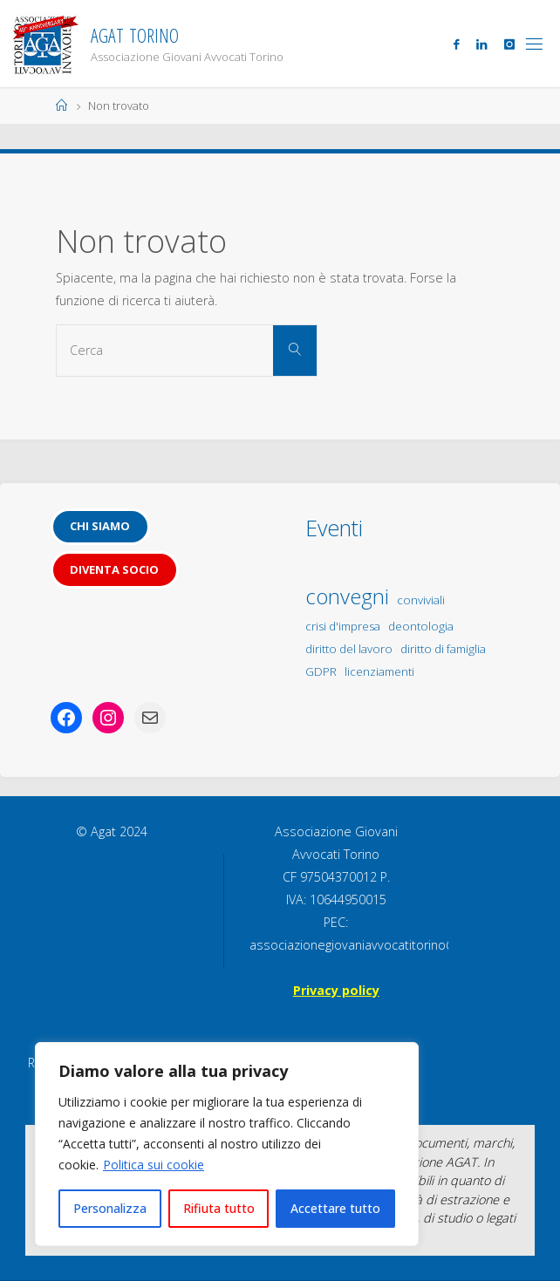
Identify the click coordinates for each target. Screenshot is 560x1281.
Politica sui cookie (153, 1164)
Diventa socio (114, 569)
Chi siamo (100, 526)
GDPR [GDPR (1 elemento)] (321, 671)
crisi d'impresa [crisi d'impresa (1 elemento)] (342, 626)
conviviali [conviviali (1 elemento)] (421, 600)
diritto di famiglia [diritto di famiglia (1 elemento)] (443, 649)
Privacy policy (336, 990)
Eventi (334, 527)
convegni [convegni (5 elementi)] (347, 596)
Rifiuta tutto (219, 1208)
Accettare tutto (335, 1208)
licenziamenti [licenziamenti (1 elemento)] (379, 671)
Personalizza (110, 1208)
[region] (227, 1144)
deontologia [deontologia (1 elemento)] (421, 626)
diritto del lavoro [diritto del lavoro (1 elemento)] (349, 649)
